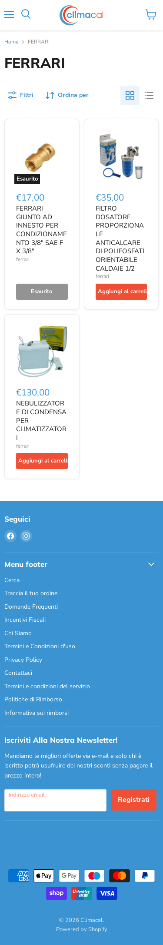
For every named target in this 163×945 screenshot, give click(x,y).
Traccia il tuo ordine (30, 593)
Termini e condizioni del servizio (47, 686)
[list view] (149, 95)
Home (11, 42)
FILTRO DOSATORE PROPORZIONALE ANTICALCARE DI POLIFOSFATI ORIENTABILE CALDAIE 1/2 (120, 238)
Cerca (12, 580)
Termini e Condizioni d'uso (39, 646)
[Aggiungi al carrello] (121, 292)
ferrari (23, 259)
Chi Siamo (18, 633)
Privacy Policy (23, 660)
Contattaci (18, 673)
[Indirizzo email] (55, 800)
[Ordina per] (67, 95)
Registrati (134, 799)
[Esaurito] (42, 292)
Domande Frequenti (31, 607)
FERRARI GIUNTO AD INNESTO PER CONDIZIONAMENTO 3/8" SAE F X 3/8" (41, 229)
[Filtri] (20, 95)
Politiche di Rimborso (33, 699)
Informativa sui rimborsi (36, 713)
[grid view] (130, 95)
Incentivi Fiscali (25, 620)
